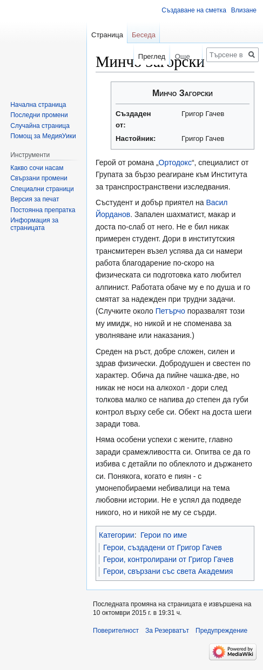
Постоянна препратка (42, 210)
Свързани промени (39, 178)
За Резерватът (167, 630)
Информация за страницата (34, 224)
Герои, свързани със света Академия (168, 571)
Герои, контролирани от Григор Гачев (168, 559)
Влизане (244, 10)
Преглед (145, 56)
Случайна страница (40, 126)
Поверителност (116, 630)
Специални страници (42, 189)
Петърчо (170, 311)
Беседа (144, 35)
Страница (107, 35)
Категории (116, 535)
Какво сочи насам (36, 168)
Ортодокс (175, 162)
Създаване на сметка (193, 10)
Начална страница (38, 105)
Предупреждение (221, 630)
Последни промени (39, 115)
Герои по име (163, 535)
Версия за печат (34, 199)
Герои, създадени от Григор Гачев (162, 547)
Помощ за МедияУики (43, 136)
